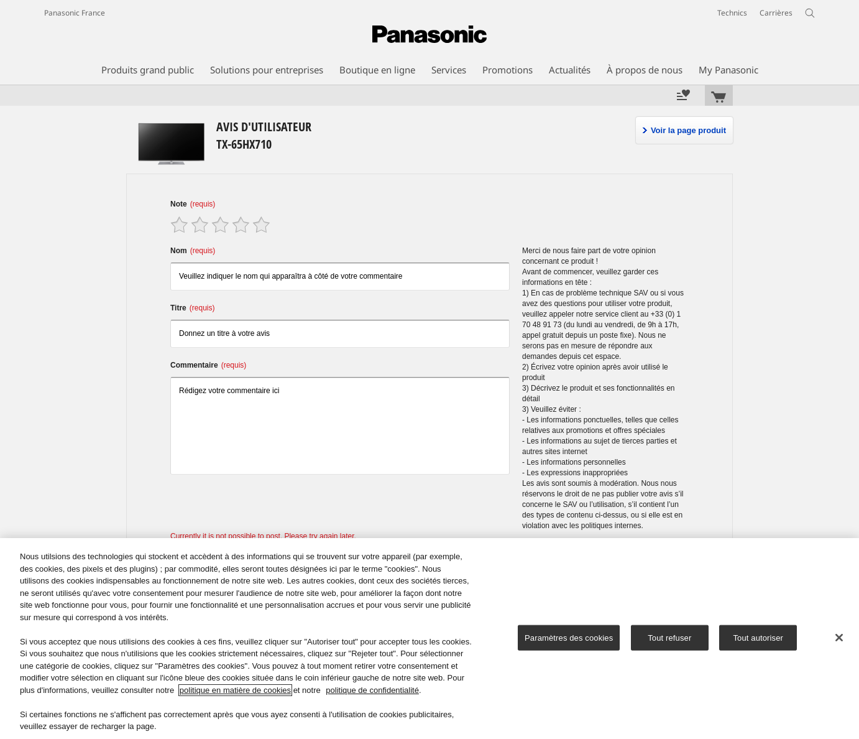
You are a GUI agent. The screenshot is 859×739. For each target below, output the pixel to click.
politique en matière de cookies (235, 690)
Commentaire (208, 365)
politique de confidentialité (372, 690)
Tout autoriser (758, 637)
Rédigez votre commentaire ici (340, 426)
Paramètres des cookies (569, 637)
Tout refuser (669, 637)
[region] (429, 638)
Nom (192, 250)
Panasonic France (74, 12)
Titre (192, 308)
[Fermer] (839, 637)
